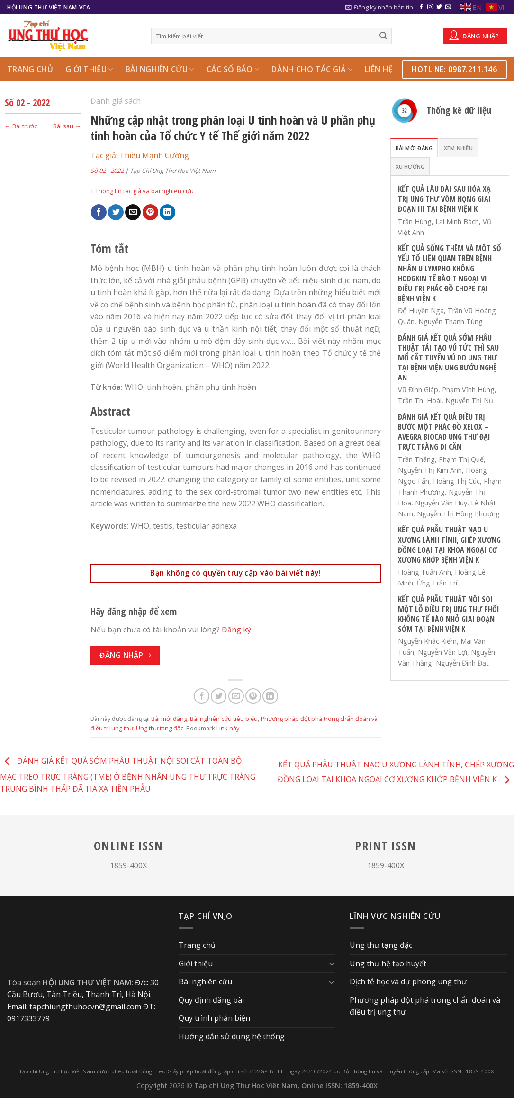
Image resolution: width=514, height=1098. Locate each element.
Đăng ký (236, 629)
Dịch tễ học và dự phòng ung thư (408, 981)
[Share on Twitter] (116, 212)
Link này (227, 728)
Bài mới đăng (169, 718)
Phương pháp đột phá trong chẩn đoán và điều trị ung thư (425, 1006)
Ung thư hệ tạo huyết (388, 963)
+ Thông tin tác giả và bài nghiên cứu (142, 191)
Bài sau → (67, 126)
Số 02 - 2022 (27, 102)
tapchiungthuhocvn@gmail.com (85, 1006)
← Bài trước (21, 126)
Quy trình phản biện (214, 1018)
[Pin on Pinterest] (150, 212)
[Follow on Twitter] (439, 7)
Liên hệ (379, 69)
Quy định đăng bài (211, 1000)
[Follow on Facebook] (421, 7)
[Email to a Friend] (133, 212)
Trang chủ (30, 69)
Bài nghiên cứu (160, 69)
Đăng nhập (474, 35)
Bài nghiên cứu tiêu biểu (224, 718)
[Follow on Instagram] (430, 7)
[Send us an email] (448, 7)
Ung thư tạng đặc (159, 728)
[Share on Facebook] (99, 212)
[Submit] (383, 36)
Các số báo (233, 69)
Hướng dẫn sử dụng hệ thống (232, 1036)
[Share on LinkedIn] (167, 212)
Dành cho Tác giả (311, 69)
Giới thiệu (89, 69)
